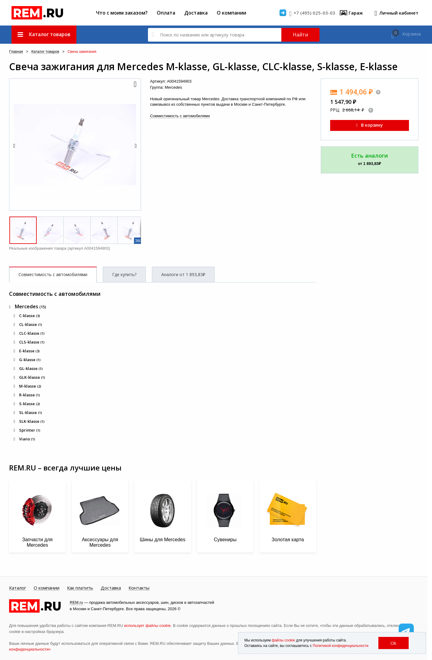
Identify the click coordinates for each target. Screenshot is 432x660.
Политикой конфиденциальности (341, 646)
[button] (135, 85)
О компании (231, 12)
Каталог (17, 588)
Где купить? (124, 274)
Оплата (166, 12)
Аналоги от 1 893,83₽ (183, 274)
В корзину (369, 125)
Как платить (80, 588)
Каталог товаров (45, 52)
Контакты (139, 588)
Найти (300, 34)
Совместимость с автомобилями (180, 116)
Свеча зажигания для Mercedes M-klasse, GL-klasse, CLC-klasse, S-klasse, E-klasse (203, 66)
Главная (16, 52)
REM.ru (76, 602)
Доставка (196, 12)
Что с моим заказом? (122, 12)
